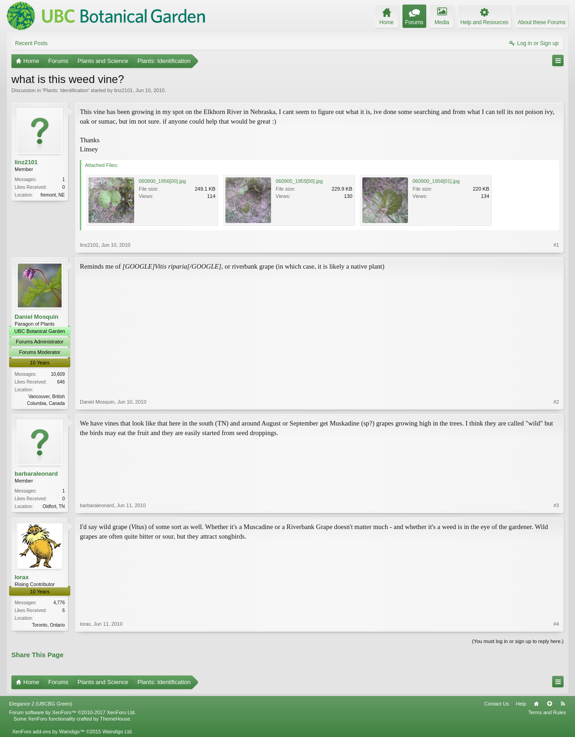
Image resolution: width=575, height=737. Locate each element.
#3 (556, 505)
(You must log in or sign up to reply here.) (518, 641)
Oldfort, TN (53, 506)
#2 (556, 402)
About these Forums (541, 22)
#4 (556, 624)
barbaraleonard (36, 473)
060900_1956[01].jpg (436, 181)
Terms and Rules (547, 712)
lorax (22, 577)
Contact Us (496, 703)
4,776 (59, 602)
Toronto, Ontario (48, 625)
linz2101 (123, 90)
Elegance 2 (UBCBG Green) (40, 703)
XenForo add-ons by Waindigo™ (48, 731)
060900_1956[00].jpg (162, 181)
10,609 (58, 374)
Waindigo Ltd (116, 731)
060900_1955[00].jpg (299, 181)
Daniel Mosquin (36, 316)
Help (521, 703)
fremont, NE (53, 194)
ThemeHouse (115, 718)
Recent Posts (31, 43)
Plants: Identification (65, 90)
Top (549, 704)
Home (536, 704)
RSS (562, 704)
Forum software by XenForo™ (72, 712)
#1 (556, 245)
